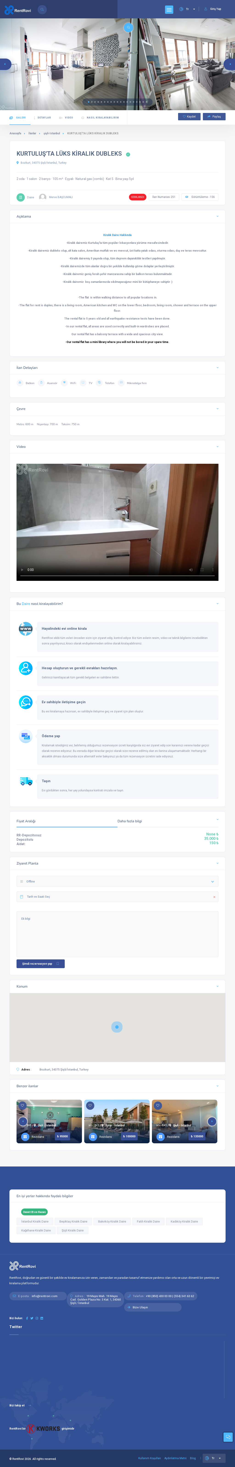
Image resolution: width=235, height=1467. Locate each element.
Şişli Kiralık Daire (73, 1230)
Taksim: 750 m (70, 424)
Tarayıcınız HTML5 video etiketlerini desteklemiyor (117, 520)
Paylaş (214, 116)
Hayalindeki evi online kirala (64, 629)
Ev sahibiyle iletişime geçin (64, 702)
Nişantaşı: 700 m (47, 424)
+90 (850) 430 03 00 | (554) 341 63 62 (170, 1296)
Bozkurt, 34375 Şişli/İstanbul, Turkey (42, 162)
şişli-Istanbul (52, 133)
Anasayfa (15, 133)
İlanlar (32, 133)
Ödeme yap (51, 736)
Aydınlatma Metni (175, 1458)
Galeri (17, 117)
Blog (193, 1458)
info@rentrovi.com (44, 1296)
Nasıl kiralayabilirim (100, 117)
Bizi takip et (20, 1405)
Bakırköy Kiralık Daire (112, 1221)
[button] (88, 102)
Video (66, 117)
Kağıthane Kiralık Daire (36, 1230)
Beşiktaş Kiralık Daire (73, 1221)
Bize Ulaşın (140, 1307)
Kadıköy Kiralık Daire (184, 1221)
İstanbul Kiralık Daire (34, 1221)
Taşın (46, 781)
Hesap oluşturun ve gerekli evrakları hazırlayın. (80, 668)
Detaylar (42, 117)
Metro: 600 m (25, 424)
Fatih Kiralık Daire (148, 1221)
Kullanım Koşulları (149, 1458)
